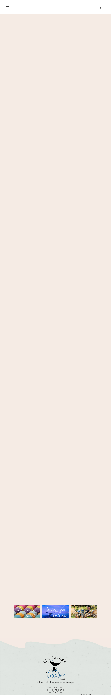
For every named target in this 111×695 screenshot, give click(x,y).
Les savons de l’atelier (62, 682)
